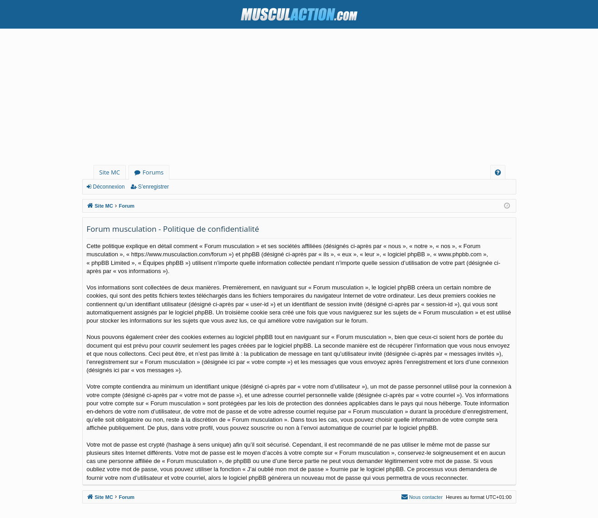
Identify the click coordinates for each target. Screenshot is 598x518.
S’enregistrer (153, 187)
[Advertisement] (299, 96)
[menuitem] (498, 172)
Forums (153, 172)
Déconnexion (109, 187)
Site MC (109, 172)
